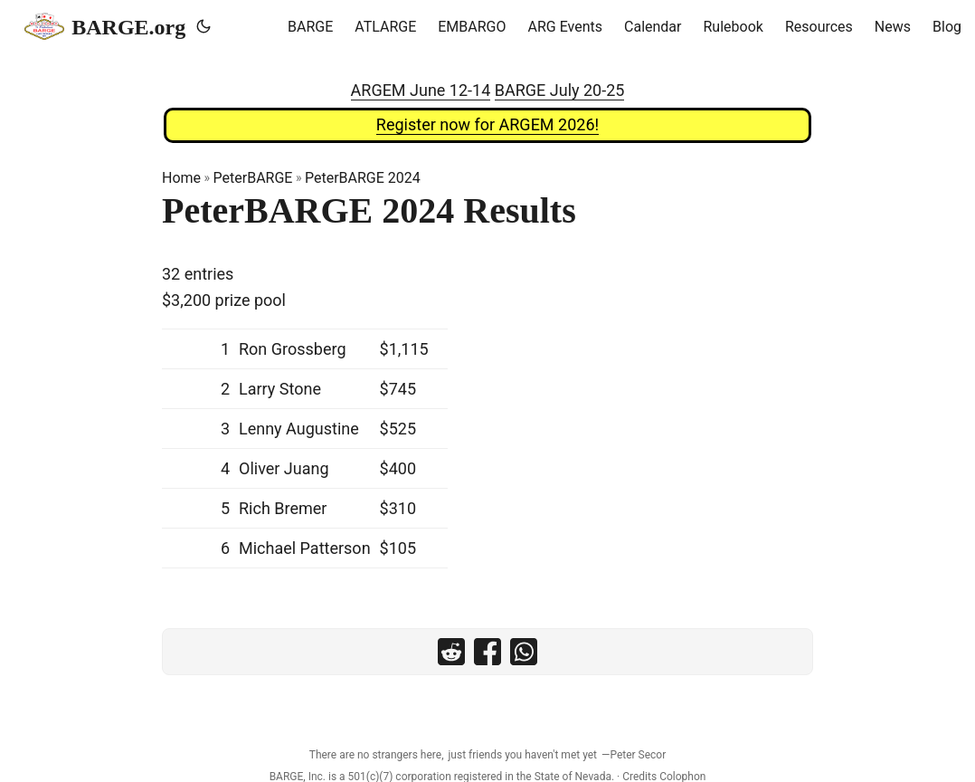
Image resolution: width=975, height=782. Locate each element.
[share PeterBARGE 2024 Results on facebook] (487, 651)
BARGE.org (104, 26)
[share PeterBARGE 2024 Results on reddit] (451, 651)
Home (181, 177)
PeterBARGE (253, 177)
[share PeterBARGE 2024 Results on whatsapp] (523, 651)
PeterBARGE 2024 (363, 177)
